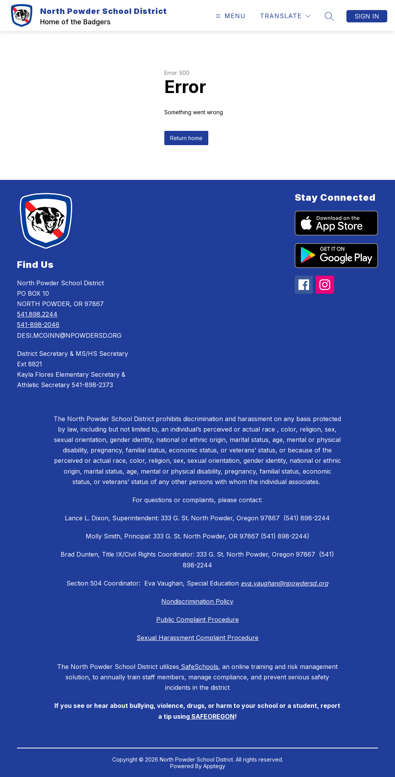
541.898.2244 (37, 314)
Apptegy (214, 766)
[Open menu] (230, 16)
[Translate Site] (285, 16)
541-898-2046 (38, 324)
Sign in (366, 16)
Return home (186, 138)
